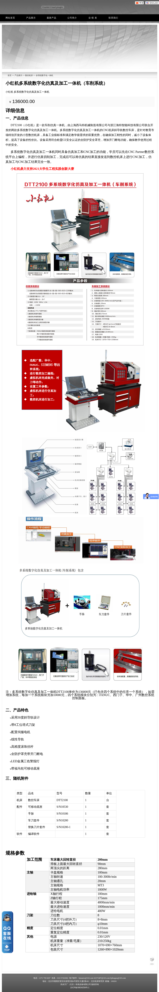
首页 (10, 75)
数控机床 (29, 75)
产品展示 (18, 75)
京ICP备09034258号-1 (79, 987)
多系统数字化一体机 (44, 75)
